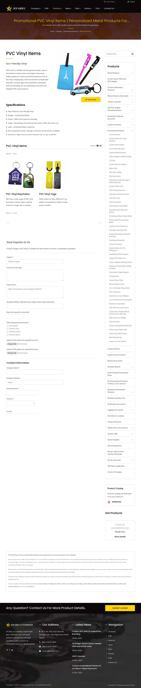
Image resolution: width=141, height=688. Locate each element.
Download (114, 502)
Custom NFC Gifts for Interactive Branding (86, 632)
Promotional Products (71, 31)
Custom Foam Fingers (116, 145)
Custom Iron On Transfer (117, 341)
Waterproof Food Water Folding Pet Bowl (120, 267)
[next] (100, 223)
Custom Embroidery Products (115, 88)
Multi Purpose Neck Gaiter (118, 206)
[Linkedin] (12, 650)
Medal (63, 584)
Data (78, 8)
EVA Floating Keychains (117, 190)
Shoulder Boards (114, 367)
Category (59, 31)
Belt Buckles (101, 584)
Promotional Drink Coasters (118, 254)
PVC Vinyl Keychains (18, 194)
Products (57, 8)
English (132, 2)
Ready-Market (130, 685)
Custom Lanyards (114, 102)
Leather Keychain (13, 586)
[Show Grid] (97, 145)
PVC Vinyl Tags (47, 194)
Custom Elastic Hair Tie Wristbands (117, 249)
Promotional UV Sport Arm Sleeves (118, 211)
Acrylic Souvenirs (114, 460)
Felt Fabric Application (116, 466)
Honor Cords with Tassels (118, 333)
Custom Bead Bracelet (117, 149)
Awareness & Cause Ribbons (119, 296)
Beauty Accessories (115, 361)
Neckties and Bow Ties (116, 398)
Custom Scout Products (117, 355)
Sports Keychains (115, 202)
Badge (81, 584)
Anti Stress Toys (114, 198)
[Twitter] (9, 650)
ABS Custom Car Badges (117, 318)
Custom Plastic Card (116, 186)
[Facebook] (7, 650)
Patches (45, 584)
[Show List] (100, 145)
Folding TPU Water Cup (117, 258)
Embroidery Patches (112, 584)
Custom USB (112, 434)
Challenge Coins (73, 584)
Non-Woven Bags (115, 172)
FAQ (98, 8)
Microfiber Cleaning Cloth (118, 230)
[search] (104, 2)
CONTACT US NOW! (120, 608)
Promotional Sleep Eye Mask (119, 194)
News (69, 8)
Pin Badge (51, 584)
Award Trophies (113, 440)
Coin (67, 584)
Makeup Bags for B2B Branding (120, 156)
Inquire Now (91, 99)
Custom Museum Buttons (118, 164)
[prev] (8, 223)
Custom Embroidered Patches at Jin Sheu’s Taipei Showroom (86, 667)
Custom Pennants (114, 422)
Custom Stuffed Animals (117, 152)
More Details (120, 537)
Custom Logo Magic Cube (118, 329)
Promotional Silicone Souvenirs (115, 117)
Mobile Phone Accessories (118, 428)
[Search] (116, 2)
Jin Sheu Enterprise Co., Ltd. (28, 685)
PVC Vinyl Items (85, 31)
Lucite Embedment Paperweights (120, 300)
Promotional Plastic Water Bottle (120, 216)
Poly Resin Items (115, 176)
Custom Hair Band (115, 244)
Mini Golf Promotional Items (119, 308)
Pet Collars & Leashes (116, 416)
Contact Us (109, 8)
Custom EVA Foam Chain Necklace (117, 140)
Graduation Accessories (117, 404)
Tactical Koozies (114, 134)
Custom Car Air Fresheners (118, 226)
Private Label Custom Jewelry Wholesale (116, 452)
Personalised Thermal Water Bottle (119, 221)
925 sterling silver (115, 446)
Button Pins (113, 168)
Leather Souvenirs (114, 125)
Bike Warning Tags (115, 337)
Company (36, 8)
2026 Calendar (78, 656)
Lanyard (40, 584)
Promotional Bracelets (116, 240)
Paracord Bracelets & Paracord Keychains (119, 235)
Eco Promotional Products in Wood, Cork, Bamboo (118, 382)
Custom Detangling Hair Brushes (120, 325)
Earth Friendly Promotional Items (118, 374)
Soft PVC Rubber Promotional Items (115, 109)
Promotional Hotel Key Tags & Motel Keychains (119, 181)
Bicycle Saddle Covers (116, 284)
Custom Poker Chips (116, 280)
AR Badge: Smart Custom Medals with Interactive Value (86, 644)
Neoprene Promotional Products (116, 390)
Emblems (95, 584)
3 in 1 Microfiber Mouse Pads (119, 288)
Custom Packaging (115, 472)
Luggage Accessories (115, 410)
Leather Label (122, 584)
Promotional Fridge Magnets (119, 272)
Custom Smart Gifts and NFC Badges (117, 80)
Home (52, 31)
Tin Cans (112, 160)
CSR (47, 8)
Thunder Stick (114, 276)
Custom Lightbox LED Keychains (120, 262)
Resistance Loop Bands (117, 304)
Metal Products (113, 73)
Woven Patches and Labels (118, 96)
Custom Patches (114, 349)
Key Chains (58, 584)
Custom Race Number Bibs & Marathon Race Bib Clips (119, 313)
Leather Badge (87, 584)
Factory (88, 8)
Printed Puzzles (114, 322)
